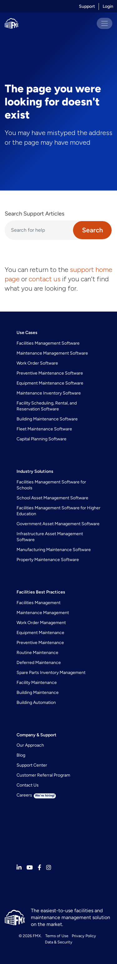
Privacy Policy (84, 935)
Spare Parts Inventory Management (51, 672)
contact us (45, 279)
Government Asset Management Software (58, 523)
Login (108, 6)
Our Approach (30, 745)
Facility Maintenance (37, 682)
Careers (36, 795)
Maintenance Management (43, 612)
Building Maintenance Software (47, 419)
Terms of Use (56, 935)
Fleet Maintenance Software (44, 429)
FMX (37, 935)
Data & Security (58, 942)
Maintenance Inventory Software (49, 393)
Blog (21, 755)
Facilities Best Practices (41, 592)
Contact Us (28, 785)
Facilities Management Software (48, 343)
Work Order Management (41, 622)
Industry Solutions (35, 471)
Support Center (32, 765)
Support (87, 6)
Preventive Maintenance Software (50, 373)
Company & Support (36, 735)
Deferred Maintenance (39, 662)
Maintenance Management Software (52, 353)
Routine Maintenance (37, 652)
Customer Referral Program (43, 775)
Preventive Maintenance (40, 642)
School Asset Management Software (52, 498)
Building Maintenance (38, 692)
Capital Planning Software (41, 439)
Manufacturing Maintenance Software (54, 549)
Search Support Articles (34, 213)
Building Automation (36, 702)
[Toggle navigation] (104, 23)
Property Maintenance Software (48, 559)
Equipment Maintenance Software (50, 383)
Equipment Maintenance (40, 632)
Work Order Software (37, 363)
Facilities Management (39, 602)
